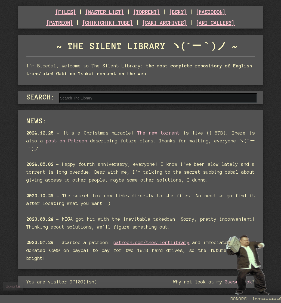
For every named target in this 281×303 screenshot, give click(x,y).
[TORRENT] (146, 12)
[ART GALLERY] (215, 23)
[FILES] (65, 12)
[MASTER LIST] (104, 12)
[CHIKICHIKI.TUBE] (107, 23)
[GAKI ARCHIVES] (164, 23)
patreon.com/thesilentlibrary (151, 242)
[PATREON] (59, 23)
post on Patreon (66, 140)
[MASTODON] (211, 12)
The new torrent (158, 132)
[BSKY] (178, 12)
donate (13, 286)
